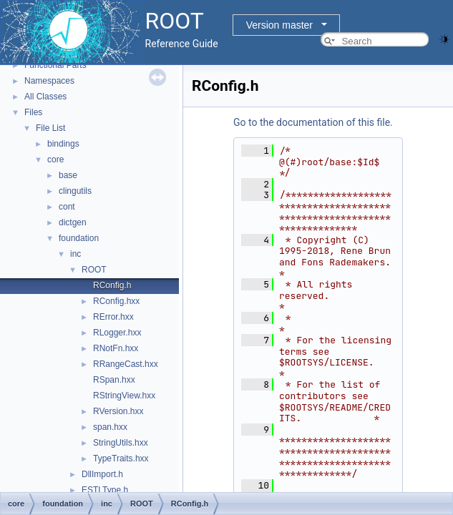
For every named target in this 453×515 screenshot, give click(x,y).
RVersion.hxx (118, 411)
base (68, 175)
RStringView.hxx (124, 396)
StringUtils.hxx (120, 443)
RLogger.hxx (117, 333)
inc (75, 254)
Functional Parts (55, 65)
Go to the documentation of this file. (313, 122)
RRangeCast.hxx (125, 364)
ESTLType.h (105, 490)
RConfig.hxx (116, 301)
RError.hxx (113, 317)
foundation (79, 238)
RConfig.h (112, 285)
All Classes (45, 97)
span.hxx (110, 427)
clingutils (75, 191)
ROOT (94, 270)
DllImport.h (102, 474)
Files (33, 112)
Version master (279, 25)
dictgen (73, 222)
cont (67, 207)
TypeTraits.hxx (121, 458)
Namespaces (49, 81)
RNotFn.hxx (115, 348)
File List (50, 128)
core (55, 159)
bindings (63, 144)
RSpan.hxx (114, 380)
